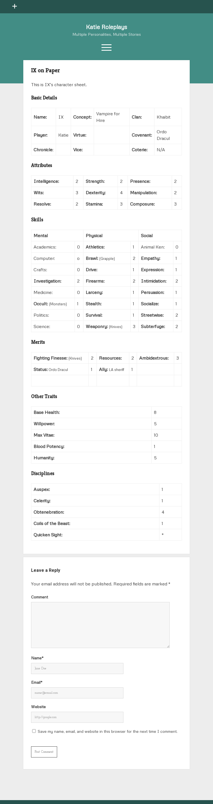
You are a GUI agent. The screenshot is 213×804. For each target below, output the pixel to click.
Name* (37, 658)
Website (38, 706)
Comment (39, 597)
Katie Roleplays (106, 26)
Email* (36, 682)
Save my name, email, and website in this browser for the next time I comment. (108, 731)
